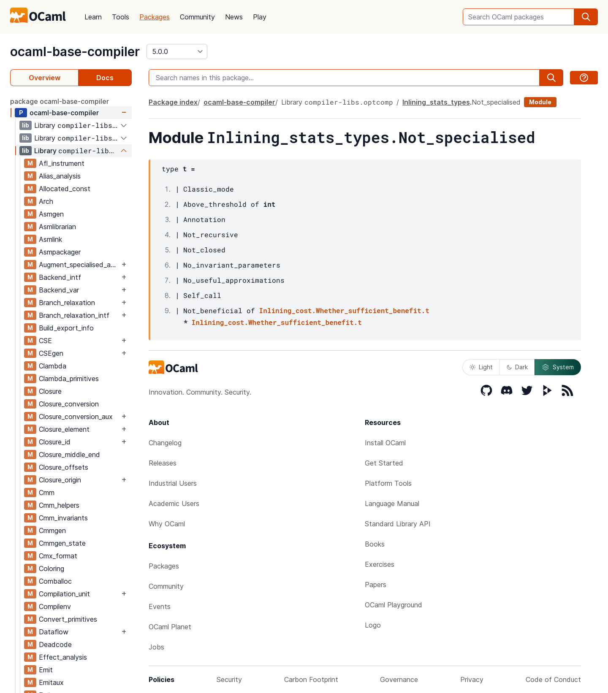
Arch (46, 201)
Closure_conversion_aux (76, 416)
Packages (154, 17)
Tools (120, 17)
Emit (46, 670)
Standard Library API (398, 524)
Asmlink (50, 239)
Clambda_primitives (69, 378)
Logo (373, 625)
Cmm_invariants (63, 518)
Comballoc (55, 581)
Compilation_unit (64, 594)
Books (375, 544)
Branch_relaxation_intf (74, 315)
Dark (517, 367)
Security (229, 679)
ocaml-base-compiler (75, 51)
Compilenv (55, 606)
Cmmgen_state (62, 543)
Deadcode (55, 644)
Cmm (46, 492)
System (558, 367)
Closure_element (64, 429)
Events (160, 606)
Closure (50, 391)
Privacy (471, 679)
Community (197, 17)
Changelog (165, 443)
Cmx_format (58, 556)
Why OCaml (167, 524)
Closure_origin (60, 480)
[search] (586, 16)
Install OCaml (385, 443)
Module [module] (540, 102)
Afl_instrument (61, 163)
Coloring (51, 568)
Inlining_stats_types (436, 102)
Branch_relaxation (67, 302)
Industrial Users (173, 483)
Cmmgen (52, 530)
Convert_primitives (68, 619)
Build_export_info (66, 328)
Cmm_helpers (59, 505)
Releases (162, 463)
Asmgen (51, 214)
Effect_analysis (63, 657)
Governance (399, 679)
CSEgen (51, 353)
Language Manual (392, 503)
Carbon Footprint (311, 679)
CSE (45, 340)
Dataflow (53, 632)
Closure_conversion (69, 404)
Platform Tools (388, 483)
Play (259, 17)
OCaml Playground (393, 605)
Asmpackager (60, 252)
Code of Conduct (553, 679)
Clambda (52, 366)
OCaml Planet (170, 627)
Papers (375, 584)
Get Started (384, 463)
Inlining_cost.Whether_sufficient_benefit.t (344, 310)
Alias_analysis (60, 176)
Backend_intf (60, 277)
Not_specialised (496, 102)
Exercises (379, 564)
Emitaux (51, 682)
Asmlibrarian (57, 226)
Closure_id (55, 442)
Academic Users (174, 503)
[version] (177, 51)
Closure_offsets (63, 467)
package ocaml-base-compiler (59, 101)
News (234, 17)
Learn (93, 17)
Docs (105, 77)
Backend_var (59, 290)
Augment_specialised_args (79, 264)
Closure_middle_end (69, 454)
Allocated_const (64, 188)
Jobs (156, 647)
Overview (44, 77)
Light (481, 367)
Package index (173, 102)
